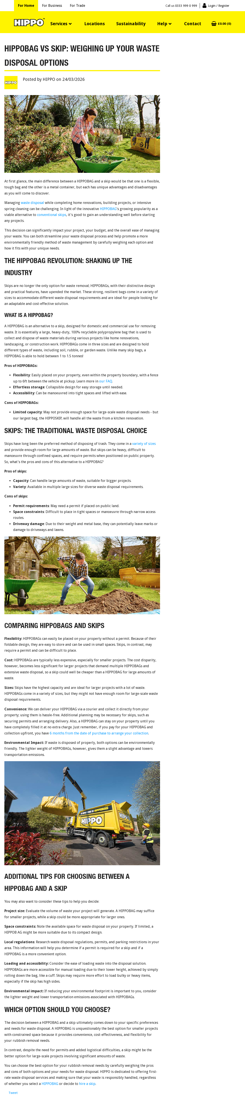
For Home (26, 6)
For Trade (77, 6)
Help (162, 23)
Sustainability (131, 23)
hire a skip (87, 1084)
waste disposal (32, 203)
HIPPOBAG (108, 209)
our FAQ (105, 381)
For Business (52, 6)
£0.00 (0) (224, 24)
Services (58, 23)
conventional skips (51, 215)
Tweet (13, 1093)
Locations (94, 23)
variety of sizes (144, 444)
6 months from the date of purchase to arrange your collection (99, 733)
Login (218, 5)
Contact (192, 23)
